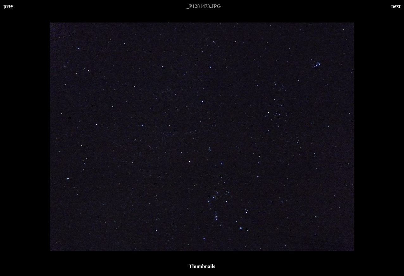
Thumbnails (202, 266)
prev (8, 6)
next (396, 6)
